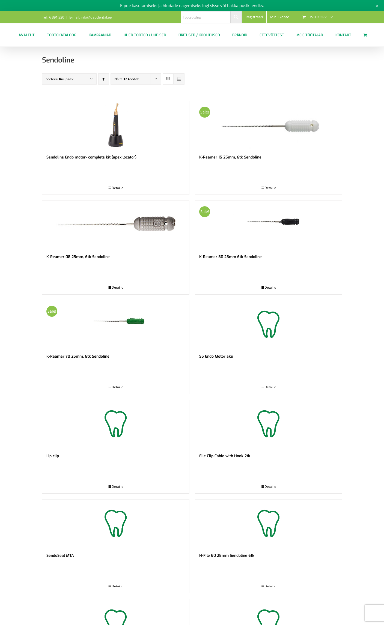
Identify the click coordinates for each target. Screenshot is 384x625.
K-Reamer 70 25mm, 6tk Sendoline (77, 356)
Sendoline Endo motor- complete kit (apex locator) (91, 157)
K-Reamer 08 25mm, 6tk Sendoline (78, 256)
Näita (126, 79)
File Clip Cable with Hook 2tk (224, 456)
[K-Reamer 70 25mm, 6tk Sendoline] (115, 324)
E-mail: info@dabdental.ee (90, 17)
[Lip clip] (115, 424)
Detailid (117, 188)
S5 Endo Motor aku (216, 356)
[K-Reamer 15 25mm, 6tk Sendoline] (268, 125)
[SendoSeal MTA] (115, 523)
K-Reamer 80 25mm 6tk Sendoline (230, 256)
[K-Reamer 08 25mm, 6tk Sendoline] (115, 225)
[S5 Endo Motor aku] (268, 324)
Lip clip (52, 456)
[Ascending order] (103, 79)
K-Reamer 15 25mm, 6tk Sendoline (230, 157)
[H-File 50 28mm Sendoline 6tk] (268, 523)
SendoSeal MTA (60, 555)
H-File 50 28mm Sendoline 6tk (226, 555)
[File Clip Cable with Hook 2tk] (268, 424)
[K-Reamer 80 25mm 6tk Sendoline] (268, 225)
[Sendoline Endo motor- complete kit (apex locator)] (115, 125)
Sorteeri (59, 79)
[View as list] (179, 79)
